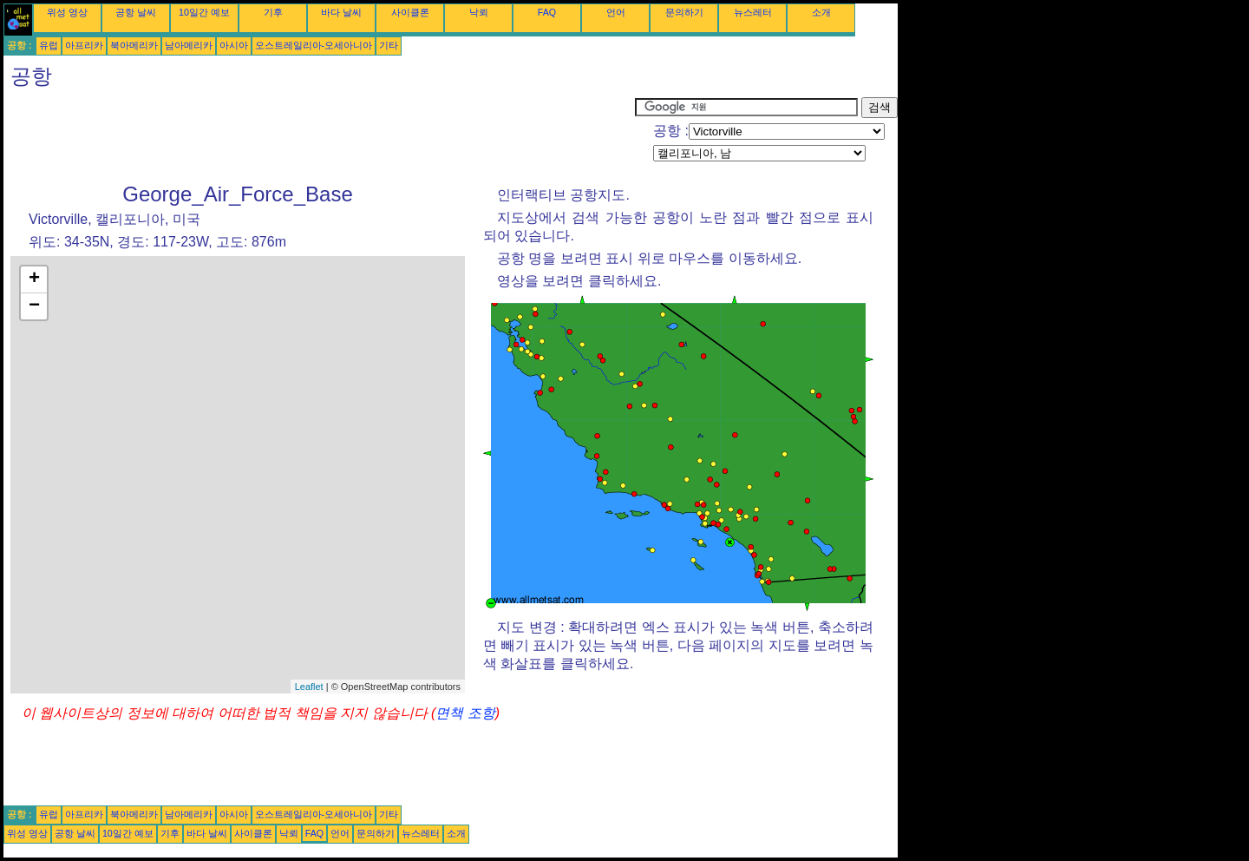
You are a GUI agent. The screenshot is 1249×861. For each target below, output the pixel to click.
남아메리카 (189, 45)
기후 (273, 12)
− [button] (34, 306)
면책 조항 (464, 713)
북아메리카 (134, 45)
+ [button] (34, 279)
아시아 (233, 45)
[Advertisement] (319, 136)
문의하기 (684, 12)
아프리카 (84, 45)
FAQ (547, 12)
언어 (615, 12)
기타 (388, 45)
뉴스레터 (753, 12)
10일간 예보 (204, 12)
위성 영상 (67, 12)
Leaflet (309, 686)
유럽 (48, 45)
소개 (821, 12)
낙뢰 (478, 12)
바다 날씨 (341, 12)
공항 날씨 (135, 12)
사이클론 (410, 12)
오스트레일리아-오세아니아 (314, 45)
